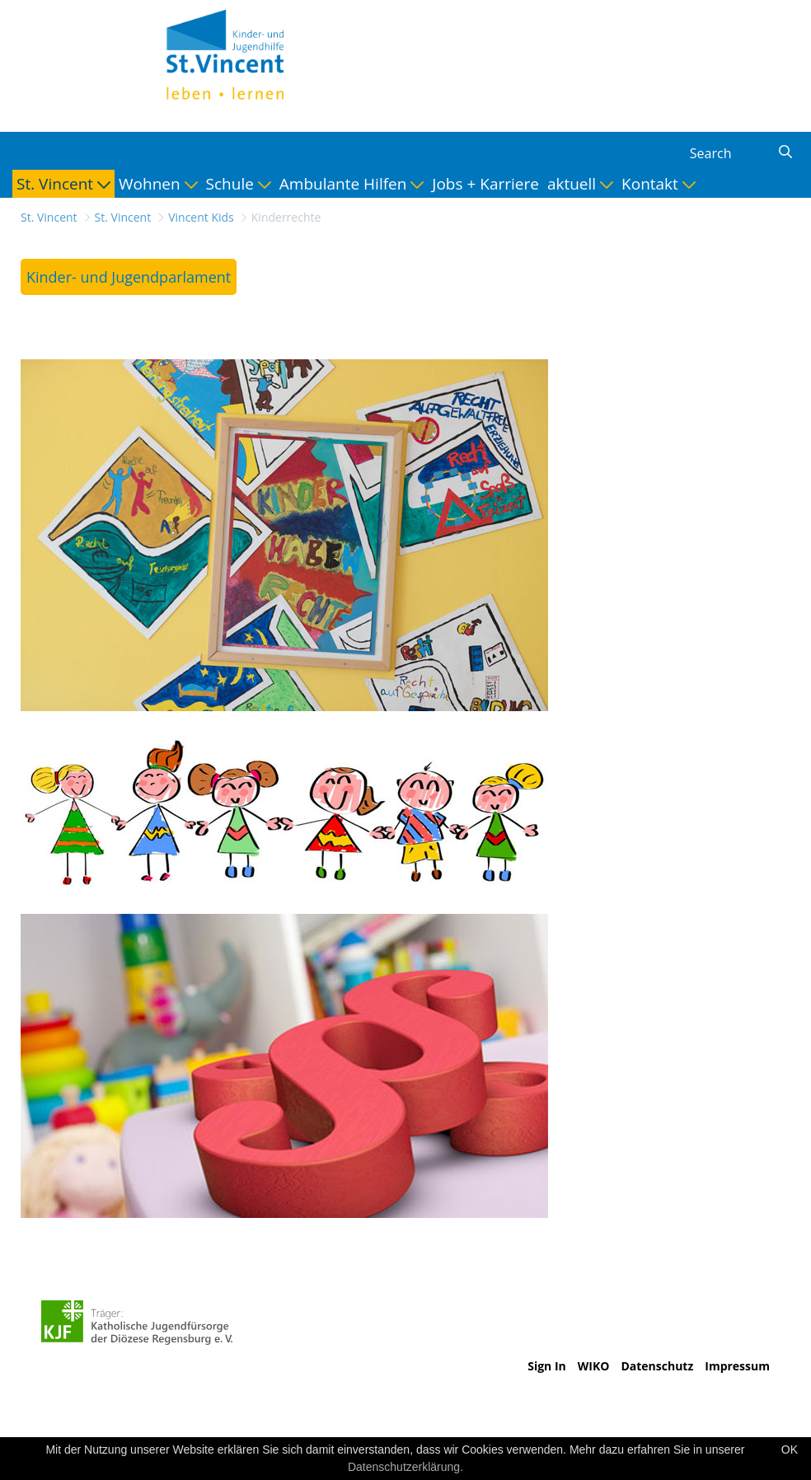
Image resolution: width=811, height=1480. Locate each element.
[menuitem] (63, 184)
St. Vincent (49, 217)
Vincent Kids (201, 217)
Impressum (737, 1366)
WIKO (594, 1366)
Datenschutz (657, 1366)
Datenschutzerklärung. (405, 1466)
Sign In (546, 1366)
